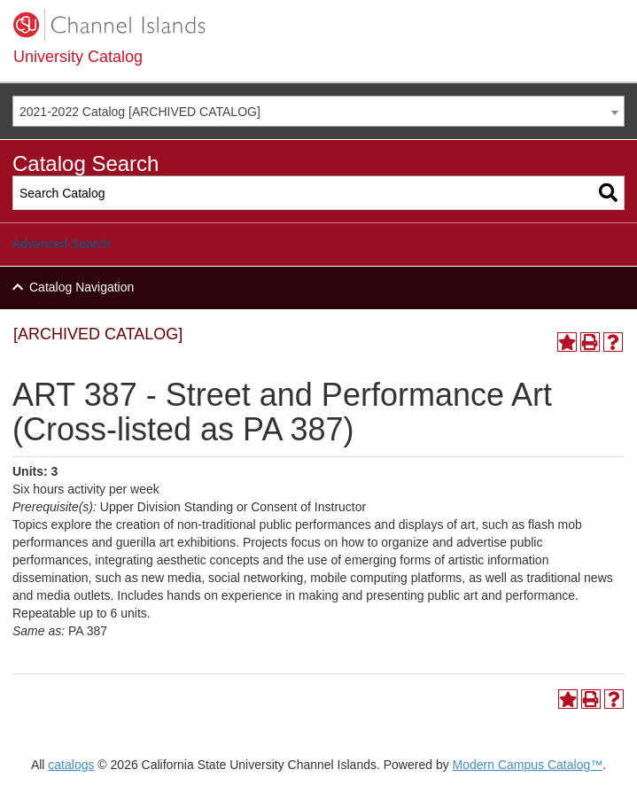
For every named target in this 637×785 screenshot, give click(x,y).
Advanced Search (61, 244)
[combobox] (318, 111)
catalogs (71, 765)
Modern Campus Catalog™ (528, 765)
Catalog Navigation (81, 287)
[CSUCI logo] (318, 25)
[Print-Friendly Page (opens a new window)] (590, 342)
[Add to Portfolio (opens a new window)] (567, 342)
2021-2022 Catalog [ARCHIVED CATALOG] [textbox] (139, 112)
